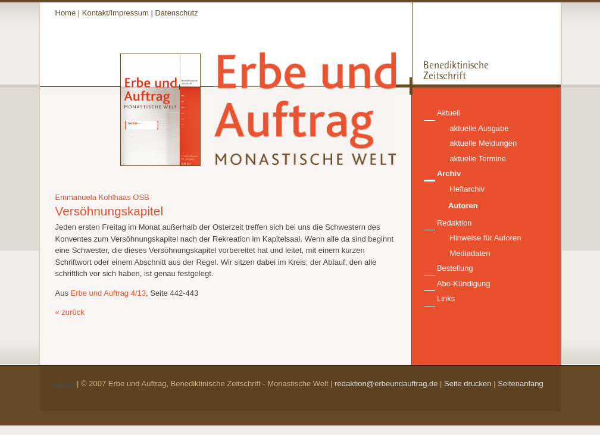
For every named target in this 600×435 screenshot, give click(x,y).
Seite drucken (468, 383)
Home (65, 12)
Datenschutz (176, 12)
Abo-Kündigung (463, 283)
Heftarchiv (467, 188)
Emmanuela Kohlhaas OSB (102, 197)
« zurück (70, 312)
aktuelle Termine (478, 158)
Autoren (463, 205)
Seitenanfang (520, 383)
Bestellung (455, 268)
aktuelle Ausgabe (479, 128)
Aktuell (448, 112)
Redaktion (454, 222)
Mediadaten (470, 253)
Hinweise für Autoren (485, 237)
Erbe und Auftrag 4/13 (108, 293)
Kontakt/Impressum (115, 12)
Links (446, 298)
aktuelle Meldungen (483, 143)
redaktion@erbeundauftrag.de (386, 383)
